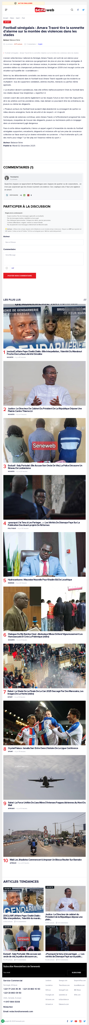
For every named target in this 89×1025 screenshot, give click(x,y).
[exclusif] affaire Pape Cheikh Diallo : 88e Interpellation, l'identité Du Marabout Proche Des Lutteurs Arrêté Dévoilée (44, 352)
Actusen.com (50, 999)
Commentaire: (43, 259)
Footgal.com (50, 995)
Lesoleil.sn (49, 985)
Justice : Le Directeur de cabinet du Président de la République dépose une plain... (64, 917)
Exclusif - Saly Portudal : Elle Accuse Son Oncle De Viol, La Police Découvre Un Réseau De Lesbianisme (45, 466)
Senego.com (63, 980)
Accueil (5, 18)
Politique (12, 528)
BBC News (77, 990)
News (12, 18)
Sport (18, 18)
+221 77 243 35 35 (12, 989)
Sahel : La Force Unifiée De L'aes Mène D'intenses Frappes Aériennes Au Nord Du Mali (47, 803)
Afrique (11, 808)
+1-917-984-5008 (11, 1002)
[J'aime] (22, 195)
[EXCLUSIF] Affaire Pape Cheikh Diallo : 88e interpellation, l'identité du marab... (22, 916)
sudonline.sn (63, 995)
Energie (11, 582)
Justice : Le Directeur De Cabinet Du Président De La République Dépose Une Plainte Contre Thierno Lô (45, 409)
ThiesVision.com (64, 985)
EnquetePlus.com (80, 980)
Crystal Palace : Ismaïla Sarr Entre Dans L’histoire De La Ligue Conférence (43, 748)
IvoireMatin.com (79, 985)
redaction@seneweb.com (21, 1011)
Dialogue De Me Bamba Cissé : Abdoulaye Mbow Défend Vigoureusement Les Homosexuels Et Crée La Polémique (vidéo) (45, 635)
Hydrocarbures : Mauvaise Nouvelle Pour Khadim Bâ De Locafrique (40, 579)
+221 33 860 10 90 (31, 989)
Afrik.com (77, 995)
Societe (10, 357)
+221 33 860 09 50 (12, 993)
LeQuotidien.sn (64, 999)
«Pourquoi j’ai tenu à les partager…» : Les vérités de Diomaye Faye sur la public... (64, 955)
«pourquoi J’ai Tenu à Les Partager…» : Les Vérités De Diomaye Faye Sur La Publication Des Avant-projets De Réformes (44, 523)
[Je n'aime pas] (29, 195)
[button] (11, 195)
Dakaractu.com (64, 1004)
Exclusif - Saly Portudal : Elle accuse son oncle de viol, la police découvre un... (22, 955)
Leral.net (48, 980)
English (40, 44)
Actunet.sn (49, 1004)
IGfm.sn (48, 990)
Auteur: (43, 240)
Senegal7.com (63, 990)
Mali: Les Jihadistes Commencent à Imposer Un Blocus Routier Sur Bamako (46, 859)
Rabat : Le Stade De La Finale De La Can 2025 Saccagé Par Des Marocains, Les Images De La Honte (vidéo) (45, 692)
